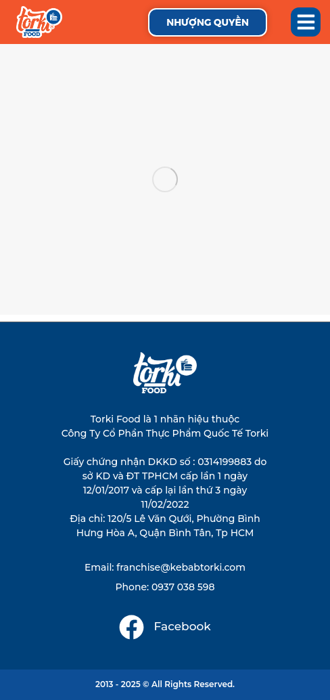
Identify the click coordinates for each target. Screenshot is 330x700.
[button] (306, 22)
